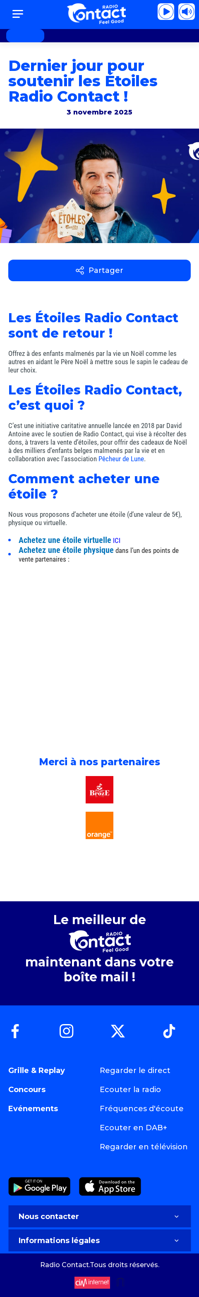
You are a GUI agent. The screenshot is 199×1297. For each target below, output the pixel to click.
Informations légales (99, 1240)
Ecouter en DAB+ (133, 1127)
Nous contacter (99, 1216)
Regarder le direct (135, 1070)
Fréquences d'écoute (142, 1108)
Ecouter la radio (130, 1089)
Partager (99, 270)
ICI (116, 540)
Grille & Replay (36, 1070)
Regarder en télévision (144, 1146)
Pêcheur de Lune (121, 459)
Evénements (33, 1108)
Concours (27, 1089)
